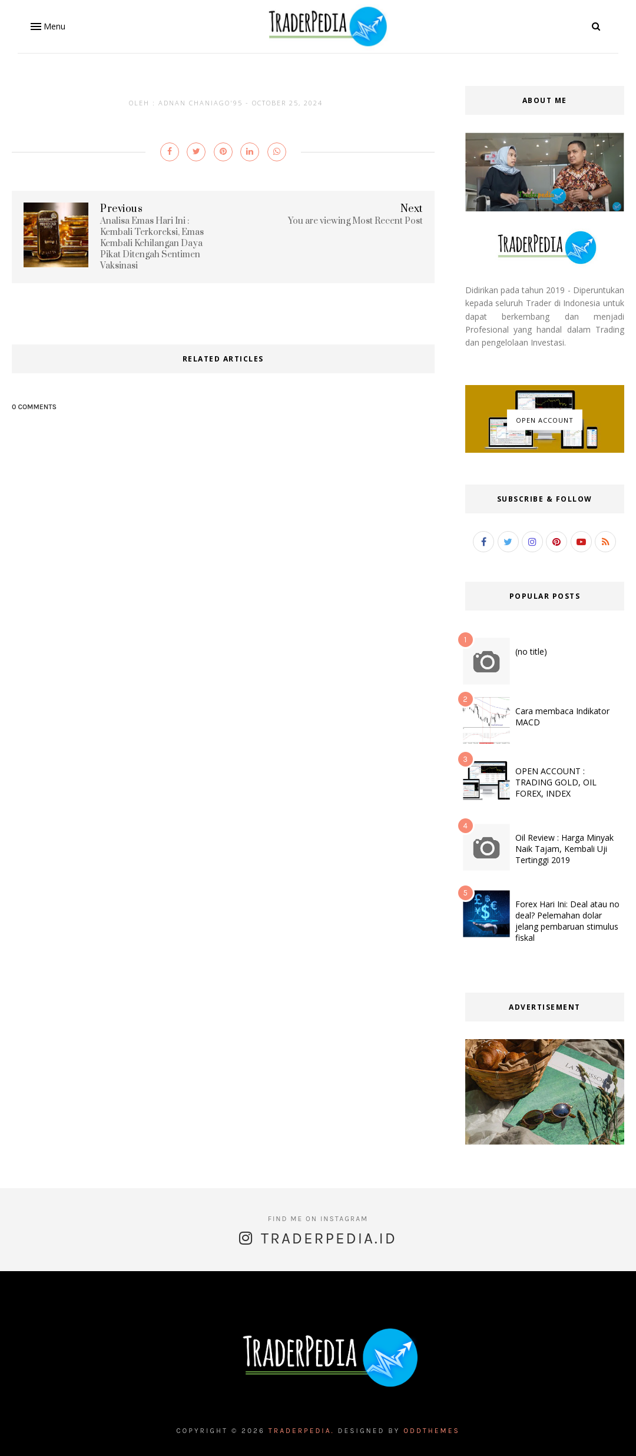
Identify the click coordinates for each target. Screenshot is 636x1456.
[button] (46, 26)
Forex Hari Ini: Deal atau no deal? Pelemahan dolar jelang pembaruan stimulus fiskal (567, 920)
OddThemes (431, 1431)
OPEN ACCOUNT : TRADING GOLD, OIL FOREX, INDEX (556, 782)
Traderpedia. (301, 1431)
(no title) (531, 651)
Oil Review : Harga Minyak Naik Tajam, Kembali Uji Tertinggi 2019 (564, 848)
